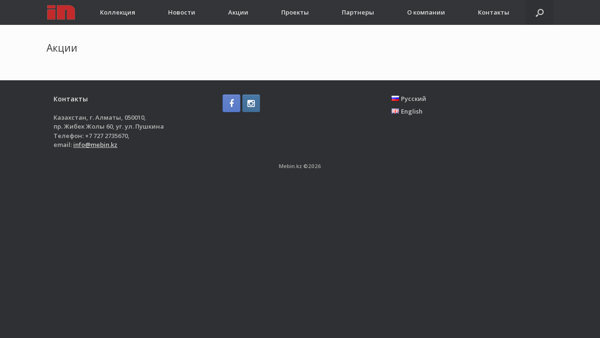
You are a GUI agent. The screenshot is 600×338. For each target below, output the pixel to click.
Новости (181, 12)
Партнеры (358, 12)
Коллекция (117, 12)
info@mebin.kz (95, 144)
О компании (426, 12)
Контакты (493, 12)
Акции (238, 12)
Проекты (295, 12)
